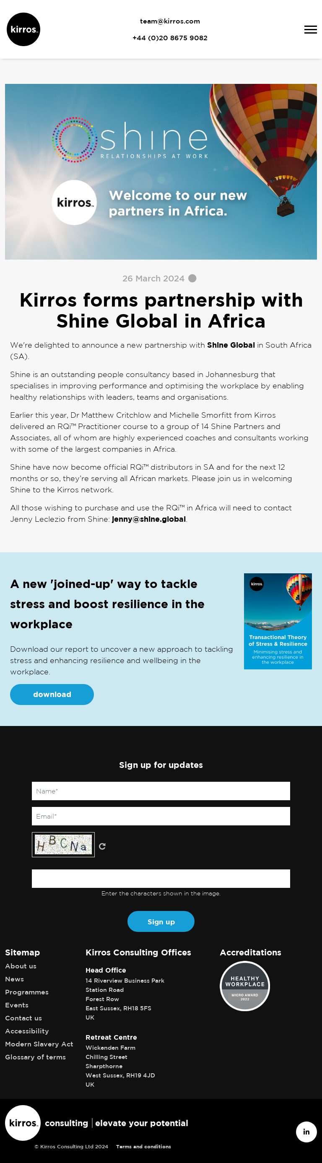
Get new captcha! (102, 846)
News (14, 979)
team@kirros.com (170, 21)
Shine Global (231, 345)
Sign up (161, 922)
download (52, 694)
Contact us (23, 1018)
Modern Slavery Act (39, 1044)
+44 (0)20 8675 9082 (170, 38)
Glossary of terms (35, 1057)
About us (20, 966)
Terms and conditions (143, 1146)
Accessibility (27, 1031)
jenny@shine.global (149, 519)
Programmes (27, 992)
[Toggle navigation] (310, 30)
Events (17, 1005)
